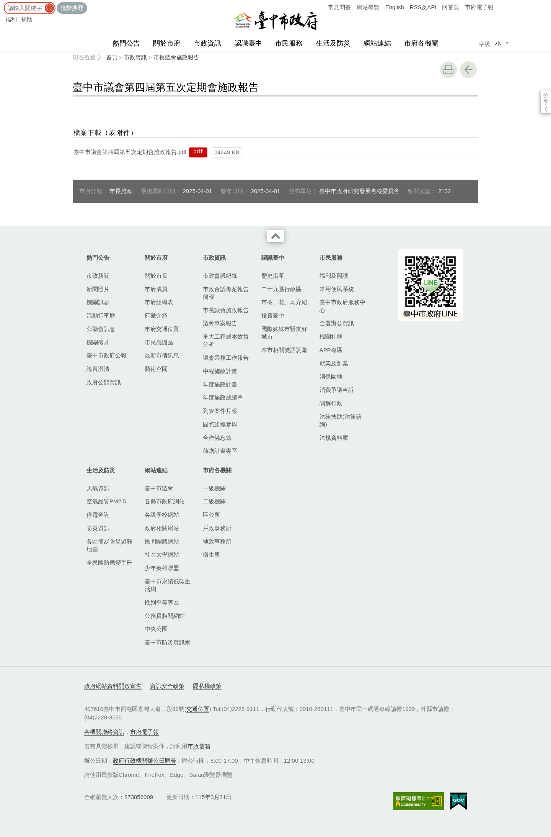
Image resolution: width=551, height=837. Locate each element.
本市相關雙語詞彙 (284, 350)
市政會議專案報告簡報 (226, 293)
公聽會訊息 (100, 329)
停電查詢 (97, 514)
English (394, 7)
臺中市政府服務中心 (342, 306)
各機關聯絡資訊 (104, 732)
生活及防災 (333, 43)
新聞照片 (97, 289)
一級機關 (214, 488)
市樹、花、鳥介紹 (284, 302)
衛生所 (211, 554)
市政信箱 (198, 746)
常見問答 (339, 7)
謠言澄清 (97, 368)
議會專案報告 (220, 323)
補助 (27, 19)
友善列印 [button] (448, 69)
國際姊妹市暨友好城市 (284, 333)
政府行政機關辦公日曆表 (144, 760)
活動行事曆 (100, 315)
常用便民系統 (337, 289)
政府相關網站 (162, 528)
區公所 (211, 514)
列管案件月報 (220, 411)
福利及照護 (334, 275)
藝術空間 (156, 368)
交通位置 (197, 709)
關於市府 (167, 43)
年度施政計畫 (220, 384)
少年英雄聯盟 (162, 568)
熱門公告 (126, 43)
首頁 (111, 57)
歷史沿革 (272, 275)
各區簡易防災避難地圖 (109, 545)
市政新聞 (97, 275)
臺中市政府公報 (106, 355)
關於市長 (156, 275)
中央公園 (156, 629)
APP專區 (331, 350)
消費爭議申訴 (337, 390)
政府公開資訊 (103, 382)
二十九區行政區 (281, 289)
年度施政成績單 (223, 397)
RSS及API (423, 7)
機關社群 (331, 336)
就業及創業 (334, 363)
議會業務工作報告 (226, 357)
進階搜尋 (71, 8)
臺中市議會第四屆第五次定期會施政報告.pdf (129, 152)
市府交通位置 (162, 329)
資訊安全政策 (167, 686)
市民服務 (289, 43)
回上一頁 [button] (468, 69)
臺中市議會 (159, 488)
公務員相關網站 (165, 616)
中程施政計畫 (220, 371)
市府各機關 (421, 43)
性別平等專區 (162, 602)
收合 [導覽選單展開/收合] (275, 236)
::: (2, 3)
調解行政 (331, 403)
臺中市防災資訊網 (168, 642)
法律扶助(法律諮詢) (341, 420)
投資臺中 (272, 315)
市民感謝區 (159, 342)
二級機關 (214, 501)
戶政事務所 (217, 528)
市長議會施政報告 (176, 57)
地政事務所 (217, 541)
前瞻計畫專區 (220, 450)
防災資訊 (97, 528)
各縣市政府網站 (165, 501)
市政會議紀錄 (220, 275)
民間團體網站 (162, 541)
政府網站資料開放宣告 (113, 686)
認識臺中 (248, 43)
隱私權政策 (207, 686)
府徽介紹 (156, 315)
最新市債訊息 (162, 355)
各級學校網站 (162, 514)
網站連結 (377, 43)
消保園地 (331, 376)
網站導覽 (368, 7)
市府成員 (156, 289)
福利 (11, 19)
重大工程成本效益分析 (226, 340)
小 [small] (498, 43)
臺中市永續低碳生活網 (168, 585)
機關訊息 (97, 302)
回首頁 (450, 7)
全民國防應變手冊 (109, 562)
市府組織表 (159, 302)
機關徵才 (97, 342)
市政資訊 (207, 43)
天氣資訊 (97, 488)
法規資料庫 (334, 437)
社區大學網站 (162, 554)
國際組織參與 (220, 424)
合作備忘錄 (217, 437)
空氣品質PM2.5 (106, 501)
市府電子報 (479, 7)
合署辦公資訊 (337, 323)
